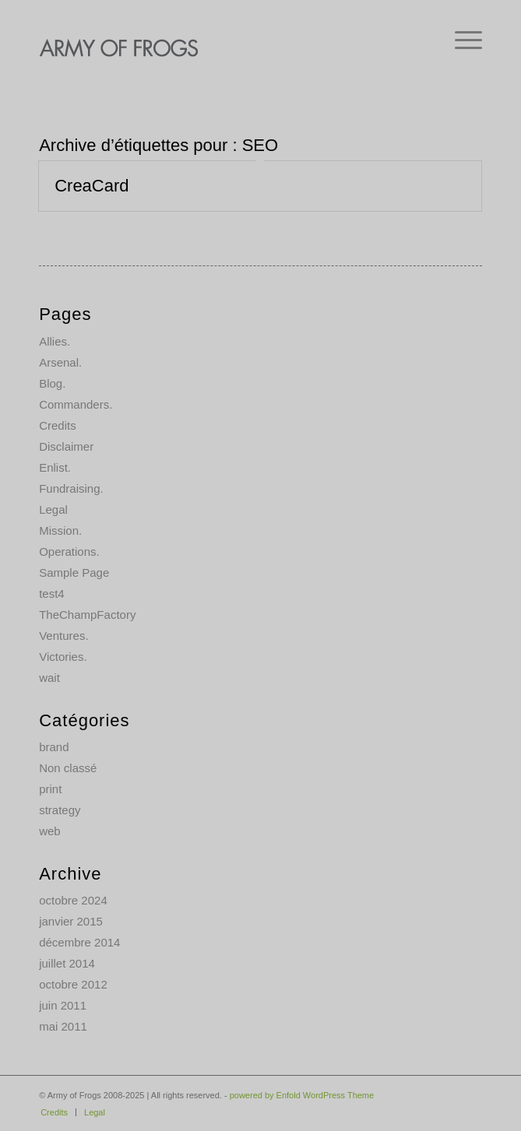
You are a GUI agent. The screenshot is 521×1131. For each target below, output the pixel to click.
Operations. (69, 551)
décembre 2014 (79, 942)
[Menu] (460, 39)
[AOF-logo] (216, 47)
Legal (53, 509)
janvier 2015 (71, 921)
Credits (57, 425)
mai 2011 (63, 1026)
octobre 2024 (73, 900)
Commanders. (75, 404)
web (50, 831)
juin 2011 (62, 1005)
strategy (59, 810)
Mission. (60, 530)
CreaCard (91, 185)
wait (49, 677)
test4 (52, 593)
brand (54, 746)
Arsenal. (60, 362)
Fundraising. (71, 488)
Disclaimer (66, 446)
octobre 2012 (73, 984)
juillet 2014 (67, 963)
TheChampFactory (87, 614)
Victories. (62, 656)
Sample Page (74, 572)
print (50, 789)
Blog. (52, 383)
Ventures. (63, 635)
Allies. (54, 341)
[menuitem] (460, 39)
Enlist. (55, 467)
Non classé (68, 767)
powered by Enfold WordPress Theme (302, 1095)
